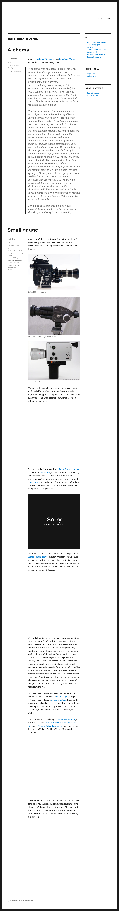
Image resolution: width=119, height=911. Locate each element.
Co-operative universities (96, 42)
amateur (11, 245)
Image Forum (13, 255)
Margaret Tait (92, 52)
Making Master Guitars (97, 50)
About (108, 18)
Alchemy (18, 50)
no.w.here (45, 472)
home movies (17, 253)
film (9, 65)
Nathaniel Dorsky (44, 59)
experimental (13, 250)
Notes (10, 62)
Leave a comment (14, 71)
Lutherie (90, 47)
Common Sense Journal (96, 55)
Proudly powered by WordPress (21, 901)
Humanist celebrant (94, 95)
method (11, 260)
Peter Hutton (13, 265)
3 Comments (12, 273)
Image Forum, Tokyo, (38, 557)
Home (99, 18)
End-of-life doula (93, 93)
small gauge (61, 696)
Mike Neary (91, 76)
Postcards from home (95, 57)
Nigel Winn (91, 74)
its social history (58, 700)
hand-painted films (66, 719)
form (9, 253)
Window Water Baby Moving (50, 726)
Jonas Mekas (34, 482)
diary (15, 248)
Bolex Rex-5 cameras (69, 469)
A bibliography (94, 45)
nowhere (17, 263)
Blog (9, 242)
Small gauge (23, 230)
